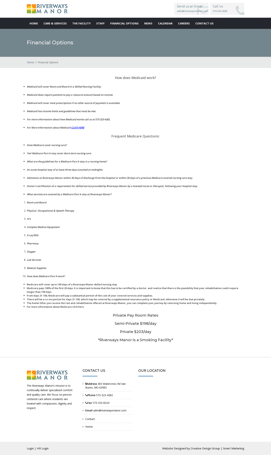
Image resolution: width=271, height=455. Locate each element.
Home (34, 23)
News (148, 23)
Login (30, 448)
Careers (184, 23)
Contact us (204, 23)
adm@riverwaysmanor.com (192, 11)
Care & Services (55, 23)
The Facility (81, 23)
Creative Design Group (205, 448)
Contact (90, 419)
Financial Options (124, 23)
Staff (100, 23)
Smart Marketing (233, 448)
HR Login (43, 448)
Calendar (165, 23)
